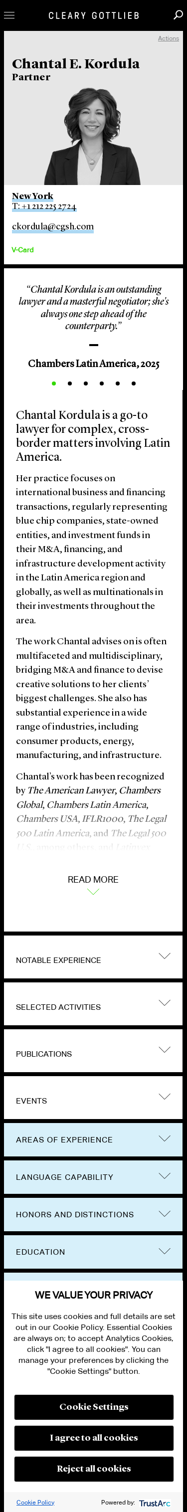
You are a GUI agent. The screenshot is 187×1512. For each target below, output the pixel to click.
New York (32, 196)
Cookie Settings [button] (94, 1407)
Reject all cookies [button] (94, 1469)
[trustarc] (154, 1502)
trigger (165, 955)
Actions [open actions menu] (168, 38)
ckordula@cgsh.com (53, 226)
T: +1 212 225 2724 (44, 206)
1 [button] (54, 383)
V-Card (22, 250)
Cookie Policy (35, 1502)
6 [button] (134, 383)
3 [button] (86, 383)
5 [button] (118, 383)
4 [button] (102, 383)
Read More (93, 884)
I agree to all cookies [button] (94, 1438)
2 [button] (70, 383)
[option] (93, 324)
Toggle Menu (9, 15)
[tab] (93, 956)
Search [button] (178, 14)
